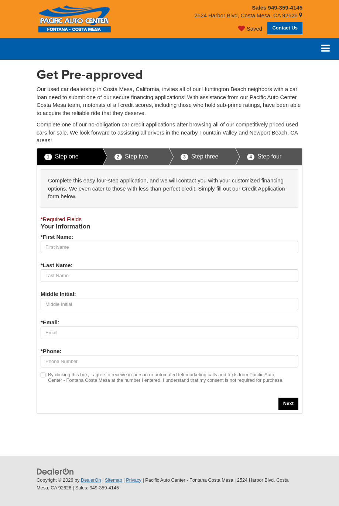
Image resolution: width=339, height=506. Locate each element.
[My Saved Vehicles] (250, 28)
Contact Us (285, 28)
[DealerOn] (55, 471)
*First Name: (57, 237)
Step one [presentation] (61, 156)
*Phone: (51, 351)
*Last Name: (57, 265)
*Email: (50, 322)
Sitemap (113, 480)
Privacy (133, 480)
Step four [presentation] (264, 156)
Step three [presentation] (200, 156)
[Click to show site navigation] (325, 49)
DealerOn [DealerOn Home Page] (91, 480)
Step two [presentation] (131, 156)
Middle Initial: (58, 294)
